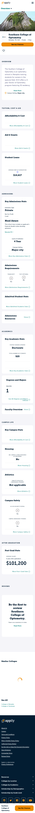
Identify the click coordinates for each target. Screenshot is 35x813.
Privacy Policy (5, 737)
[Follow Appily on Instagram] (4, 800)
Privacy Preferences (7, 764)
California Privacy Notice (8, 744)
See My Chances (24, 808)
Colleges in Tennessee (8, 706)
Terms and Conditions (7, 734)
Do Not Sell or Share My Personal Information (15, 747)
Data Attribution (6, 750)
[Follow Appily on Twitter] (10, 800)
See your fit (8, 232)
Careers (3, 731)
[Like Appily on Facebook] (17, 800)
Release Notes (5, 756)
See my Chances (17, 44)
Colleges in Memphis (7, 704)
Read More (17, 91)
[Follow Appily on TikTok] (23, 800)
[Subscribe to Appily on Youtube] (30, 800)
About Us (4, 728)
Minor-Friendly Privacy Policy (10, 740)
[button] (4, 50)
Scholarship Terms (6, 753)
